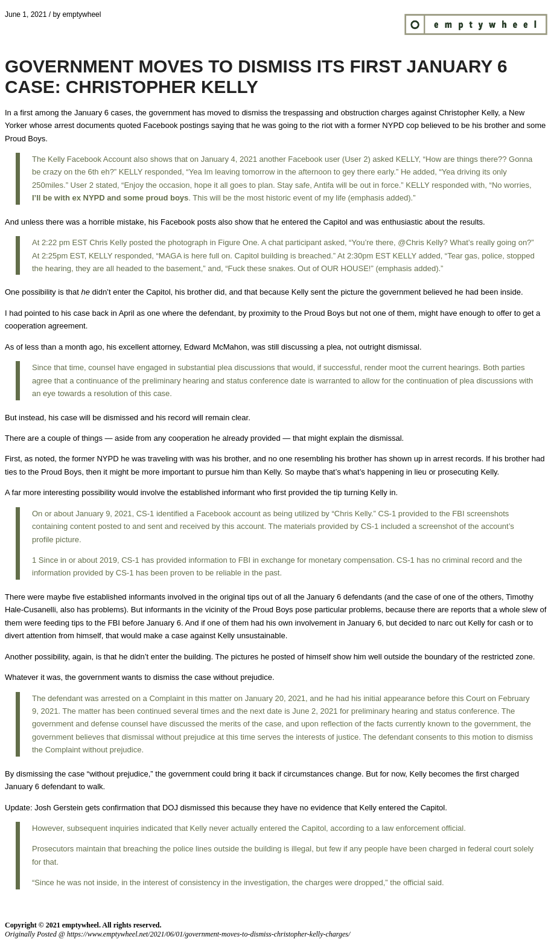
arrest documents (84, 125)
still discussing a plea (304, 346)
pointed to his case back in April (80, 313)
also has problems (92, 609)
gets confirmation (115, 807)
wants (132, 677)
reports (463, 609)
